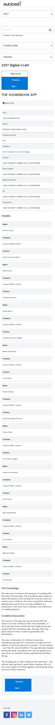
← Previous (15, 80)
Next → (15, 86)
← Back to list (15, 74)
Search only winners (12, 35)
